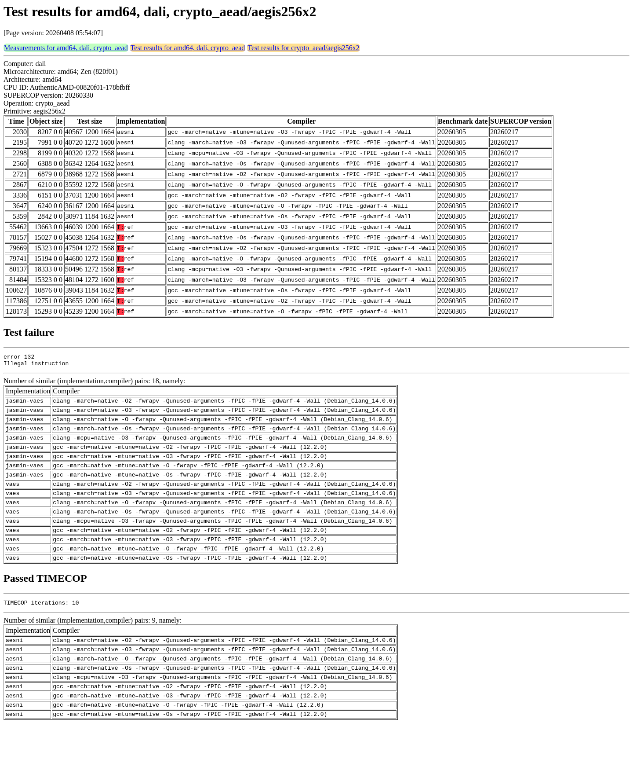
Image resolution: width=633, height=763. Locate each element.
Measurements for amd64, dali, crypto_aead (66, 47)
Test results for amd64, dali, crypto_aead (188, 47)
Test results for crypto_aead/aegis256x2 (303, 47)
